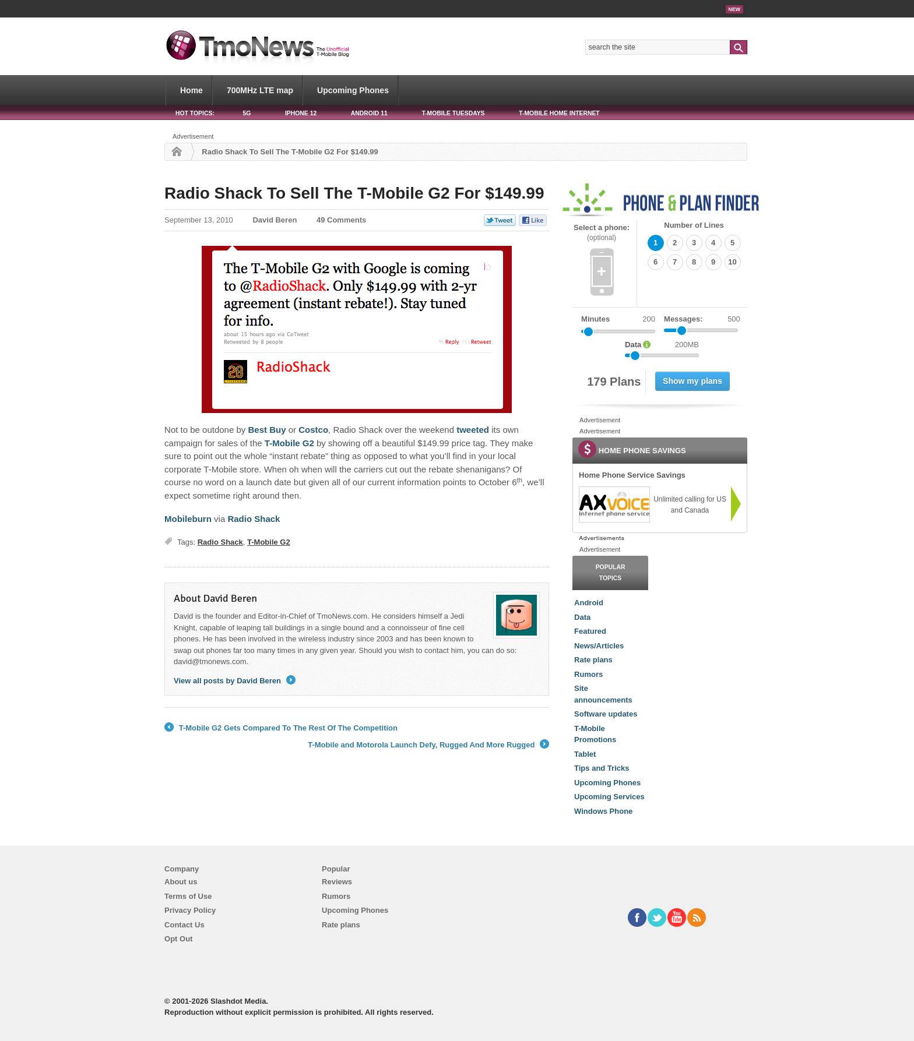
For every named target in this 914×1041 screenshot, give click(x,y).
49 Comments (341, 220)
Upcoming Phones (353, 90)
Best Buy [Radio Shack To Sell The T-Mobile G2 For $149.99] (267, 430)
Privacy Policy (190, 910)
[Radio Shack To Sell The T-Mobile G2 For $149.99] (356, 329)
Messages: (702, 319)
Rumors (588, 674)
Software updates (605, 714)
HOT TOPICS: (195, 113)
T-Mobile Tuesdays (452, 113)
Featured (590, 631)
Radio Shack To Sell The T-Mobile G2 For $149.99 (354, 193)
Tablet (585, 754)
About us (180, 881)
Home (191, 90)
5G (246, 113)
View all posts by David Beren (235, 680)
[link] (614, 504)
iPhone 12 (301, 113)
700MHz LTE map (260, 90)
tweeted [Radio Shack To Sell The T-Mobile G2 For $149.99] (472, 430)
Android (588, 602)
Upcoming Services (609, 796)
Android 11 (369, 113)
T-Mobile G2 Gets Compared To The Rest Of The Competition (281, 728)
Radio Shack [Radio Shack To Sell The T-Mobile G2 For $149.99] (253, 519)
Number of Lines (694, 225)
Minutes (595, 319)
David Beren (274, 220)
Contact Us (184, 924)
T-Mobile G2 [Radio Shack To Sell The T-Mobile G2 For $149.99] (289, 443)
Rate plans (593, 659)
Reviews (337, 881)
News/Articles (599, 645)
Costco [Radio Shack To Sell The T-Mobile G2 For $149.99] (313, 430)
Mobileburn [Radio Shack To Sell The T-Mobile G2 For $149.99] (188, 519)
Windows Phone (603, 811)
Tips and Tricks (601, 768)
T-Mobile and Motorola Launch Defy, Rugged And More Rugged (428, 745)
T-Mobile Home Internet (559, 113)
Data (582, 617)
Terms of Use (188, 896)
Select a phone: (602, 233)
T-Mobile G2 (268, 542)
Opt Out (178, 938)
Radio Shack (220, 542)
